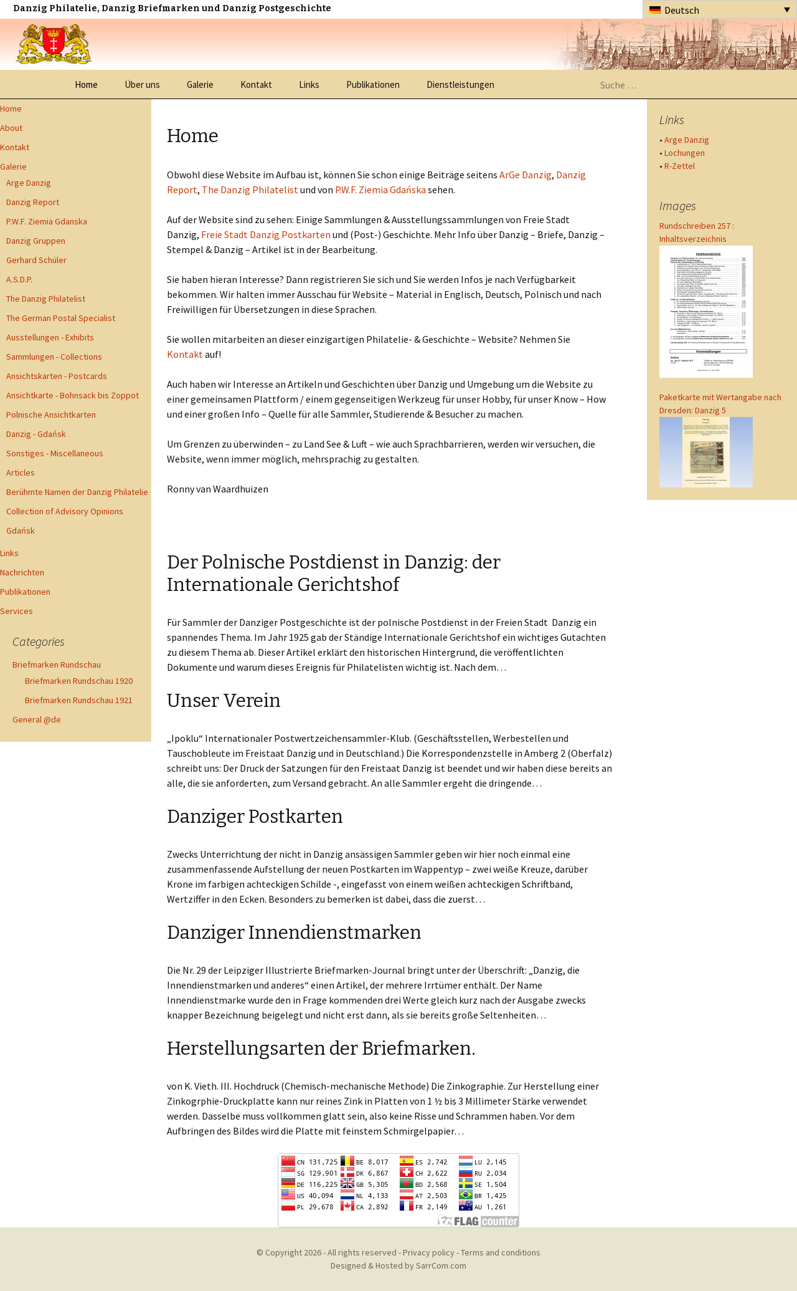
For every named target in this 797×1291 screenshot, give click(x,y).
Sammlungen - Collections (54, 356)
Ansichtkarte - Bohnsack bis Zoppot (72, 395)
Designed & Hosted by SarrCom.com (398, 1265)
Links (309, 84)
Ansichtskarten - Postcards (56, 376)
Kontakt (256, 84)
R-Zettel (679, 165)
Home (86, 84)
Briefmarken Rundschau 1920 (79, 680)
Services (16, 611)
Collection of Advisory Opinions (64, 511)
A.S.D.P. (19, 279)
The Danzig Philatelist (45, 298)
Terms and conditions (500, 1252)
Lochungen (684, 152)
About (11, 127)
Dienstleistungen (460, 84)
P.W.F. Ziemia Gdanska (46, 221)
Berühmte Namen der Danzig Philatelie (77, 491)
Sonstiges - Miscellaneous (54, 453)
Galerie (200, 84)
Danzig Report (32, 202)
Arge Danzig (28, 182)
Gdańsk (20, 530)
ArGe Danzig (525, 174)
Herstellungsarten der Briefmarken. (321, 1048)
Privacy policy (429, 1252)
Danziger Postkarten (255, 816)
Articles (20, 472)
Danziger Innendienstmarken (294, 932)
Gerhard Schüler (36, 260)
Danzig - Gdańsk (36, 433)
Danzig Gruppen (35, 240)
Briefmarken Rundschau (56, 664)
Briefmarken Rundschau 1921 (79, 700)
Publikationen (373, 84)
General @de (36, 719)
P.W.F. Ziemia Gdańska (380, 189)
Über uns (142, 84)
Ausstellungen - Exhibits (50, 337)
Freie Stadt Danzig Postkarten (266, 234)
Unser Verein (224, 700)
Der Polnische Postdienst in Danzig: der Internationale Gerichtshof (334, 573)
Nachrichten (22, 572)
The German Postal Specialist (60, 318)
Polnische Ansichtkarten (51, 414)
